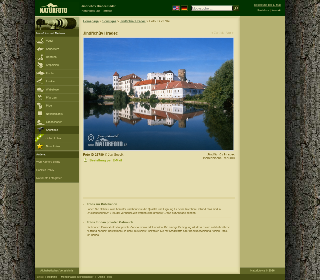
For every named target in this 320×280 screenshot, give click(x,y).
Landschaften (54, 121)
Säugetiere (52, 48)
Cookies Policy (45, 169)
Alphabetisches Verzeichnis (56, 270)
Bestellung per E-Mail (106, 160)
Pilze (49, 105)
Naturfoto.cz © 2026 (262, 270)
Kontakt (276, 10)
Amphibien (52, 64)
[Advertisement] (262, 96)
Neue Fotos (53, 146)
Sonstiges (52, 129)
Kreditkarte (175, 230)
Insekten (51, 81)
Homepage (91, 21)
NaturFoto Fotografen (49, 177)
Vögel (49, 40)
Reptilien (51, 56)
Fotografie (51, 276)
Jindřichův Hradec (133, 21)
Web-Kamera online (48, 161)
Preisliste (263, 10)
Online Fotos (53, 138)
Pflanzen (51, 97)
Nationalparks (54, 113)
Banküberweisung (200, 230)
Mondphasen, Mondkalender (77, 276)
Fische (50, 73)
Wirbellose (52, 89)
